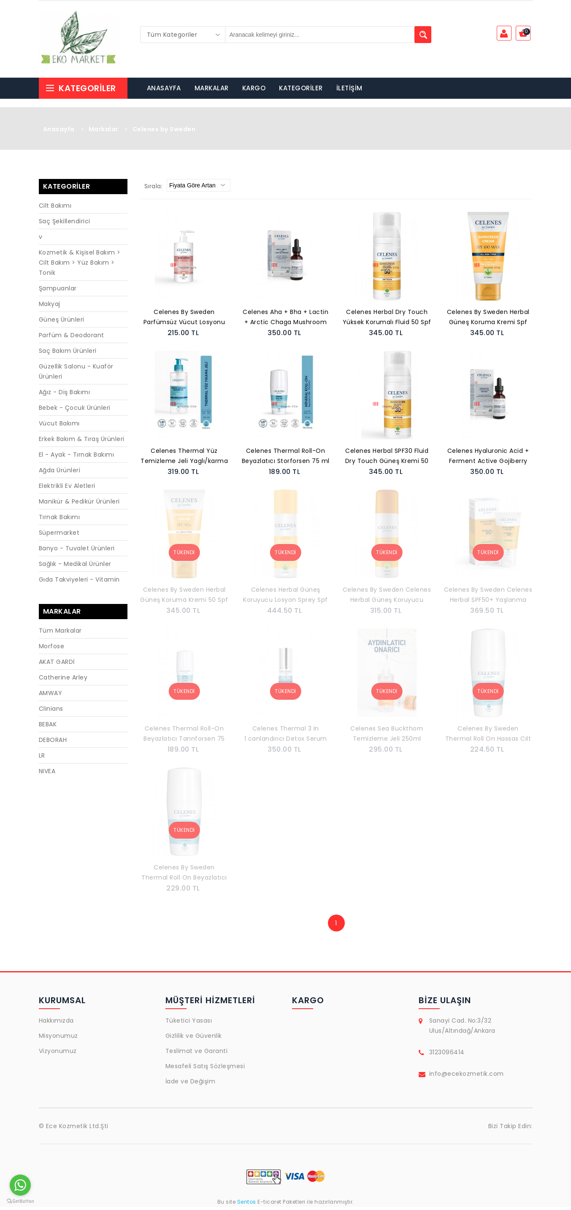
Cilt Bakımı (55, 208)
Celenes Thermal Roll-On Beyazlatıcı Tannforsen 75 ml (184, 737)
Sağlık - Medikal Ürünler (75, 567)
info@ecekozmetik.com (466, 1076)
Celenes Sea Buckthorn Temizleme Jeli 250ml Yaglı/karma (386, 737)
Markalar (104, 132)
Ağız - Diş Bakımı (64, 395)
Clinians (51, 711)
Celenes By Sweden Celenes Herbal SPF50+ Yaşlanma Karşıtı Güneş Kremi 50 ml (488, 598)
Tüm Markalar (60, 633)
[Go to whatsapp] (20, 1185)
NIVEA (47, 774)
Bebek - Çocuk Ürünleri (75, 410)
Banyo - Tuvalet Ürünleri (77, 551)
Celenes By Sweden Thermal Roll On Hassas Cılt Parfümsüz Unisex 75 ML (488, 737)
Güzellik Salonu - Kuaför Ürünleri (76, 374)
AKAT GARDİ (57, 664)
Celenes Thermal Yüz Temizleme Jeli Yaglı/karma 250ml (184, 459)
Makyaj (49, 307)
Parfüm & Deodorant (71, 338)
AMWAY (50, 696)
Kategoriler (80, 91)
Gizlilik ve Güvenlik (193, 1038)
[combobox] (183, 35)
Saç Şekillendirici (64, 224)
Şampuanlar (58, 291)
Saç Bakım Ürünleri (68, 353)
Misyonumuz (58, 1038)
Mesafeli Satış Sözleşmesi (205, 1069)
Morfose (52, 649)
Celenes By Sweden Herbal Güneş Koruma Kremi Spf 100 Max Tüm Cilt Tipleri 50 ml (488, 321)
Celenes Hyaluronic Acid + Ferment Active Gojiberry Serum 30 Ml (488, 459)
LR (42, 758)
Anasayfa (59, 132)
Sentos (246, 1204)
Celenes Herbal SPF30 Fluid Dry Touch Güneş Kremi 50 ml (387, 459)
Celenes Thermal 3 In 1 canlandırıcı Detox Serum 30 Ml (285, 737)
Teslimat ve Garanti (196, 1054)
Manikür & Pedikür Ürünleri (79, 504)
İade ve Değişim (190, 1084)
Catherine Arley (63, 680)
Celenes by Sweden (164, 132)
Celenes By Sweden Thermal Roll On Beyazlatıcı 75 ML (184, 876)
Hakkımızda (56, 1023)
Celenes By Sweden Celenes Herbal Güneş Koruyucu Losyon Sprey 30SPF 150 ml (387, 598)
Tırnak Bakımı (59, 520)
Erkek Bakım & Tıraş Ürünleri (81, 442)
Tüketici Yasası (188, 1023)
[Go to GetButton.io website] (20, 1201)
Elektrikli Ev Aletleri (67, 489)
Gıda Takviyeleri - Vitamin (79, 582)
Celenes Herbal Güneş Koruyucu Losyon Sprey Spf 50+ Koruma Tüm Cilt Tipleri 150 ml (286, 598)
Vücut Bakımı (59, 426)
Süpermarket (59, 535)
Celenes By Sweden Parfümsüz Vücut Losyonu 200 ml (184, 321)
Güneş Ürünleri (61, 322)
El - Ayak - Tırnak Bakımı (76, 457)
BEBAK (48, 727)
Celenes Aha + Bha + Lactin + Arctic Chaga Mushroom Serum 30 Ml (285, 321)
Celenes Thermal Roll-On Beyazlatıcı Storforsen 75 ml (286, 458)
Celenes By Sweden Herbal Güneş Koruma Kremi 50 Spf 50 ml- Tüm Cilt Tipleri (184, 598)
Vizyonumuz (58, 1054)
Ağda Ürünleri (60, 473)
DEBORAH (53, 743)
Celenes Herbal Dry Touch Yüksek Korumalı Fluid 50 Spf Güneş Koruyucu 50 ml (387, 321)
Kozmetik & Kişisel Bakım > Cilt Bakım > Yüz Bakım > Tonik (80, 265)
